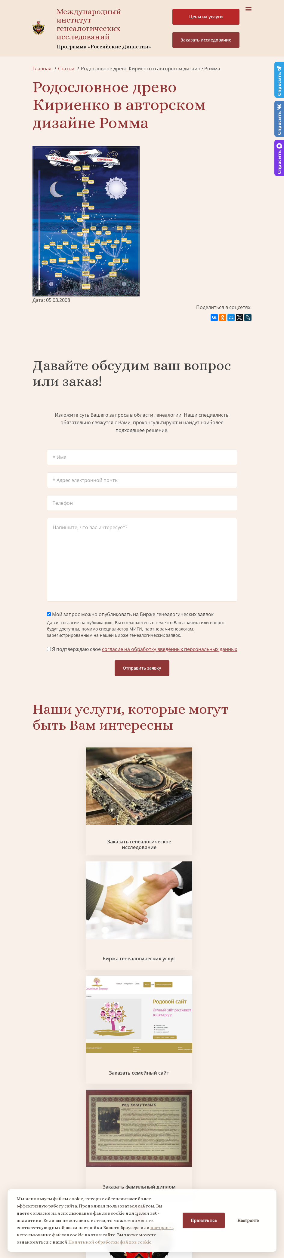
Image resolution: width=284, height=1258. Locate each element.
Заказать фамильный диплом (67, 903)
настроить (162, 1227)
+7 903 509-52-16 (51, 1185)
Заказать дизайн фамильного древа (179, 990)
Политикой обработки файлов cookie (109, 1242)
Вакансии (169, 1070)
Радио (39, 1092)
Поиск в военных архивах (216, 903)
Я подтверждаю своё (142, 649)
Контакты (169, 1081)
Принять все (204, 1220)
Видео (39, 1081)
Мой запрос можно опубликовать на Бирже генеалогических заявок (130, 614)
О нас (38, 1048)
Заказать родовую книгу (104, 990)
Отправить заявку (142, 668)
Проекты (42, 1059)
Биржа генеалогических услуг (142, 817)
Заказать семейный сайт (216, 817)
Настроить (248, 1220)
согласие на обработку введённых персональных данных (169, 649)
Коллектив (44, 1070)
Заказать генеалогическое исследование (67, 817)
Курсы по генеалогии (181, 1160)
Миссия (166, 1059)
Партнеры (170, 1048)
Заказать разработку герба (142, 903)
